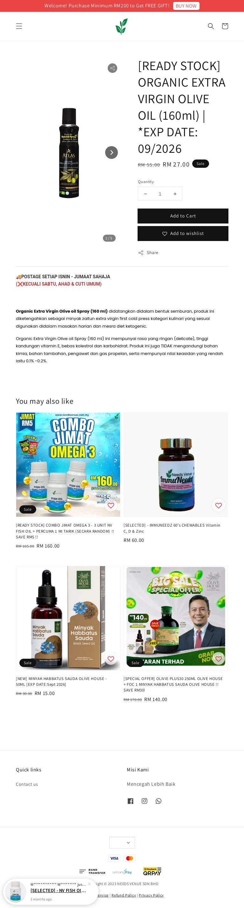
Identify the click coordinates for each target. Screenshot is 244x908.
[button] (19, 26)
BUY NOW (186, 6)
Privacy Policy (151, 895)
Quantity (146, 181)
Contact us (27, 784)
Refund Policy (124, 895)
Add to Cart (183, 216)
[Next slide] (111, 152)
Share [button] (148, 253)
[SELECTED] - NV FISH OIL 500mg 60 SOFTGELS (58, 896)
